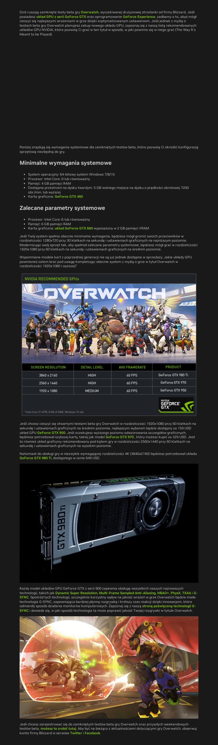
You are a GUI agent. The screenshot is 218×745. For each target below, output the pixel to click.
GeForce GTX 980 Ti (35, 458)
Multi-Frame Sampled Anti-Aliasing (127, 593)
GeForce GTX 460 (69, 196)
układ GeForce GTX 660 (74, 228)
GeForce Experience (139, 16)
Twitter (76, 733)
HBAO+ (163, 593)
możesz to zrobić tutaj (58, 728)
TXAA (186, 593)
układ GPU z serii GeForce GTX (61, 16)
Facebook (92, 733)
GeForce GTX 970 (120, 437)
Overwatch (89, 12)
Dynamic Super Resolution (76, 593)
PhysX (176, 593)
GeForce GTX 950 (51, 432)
